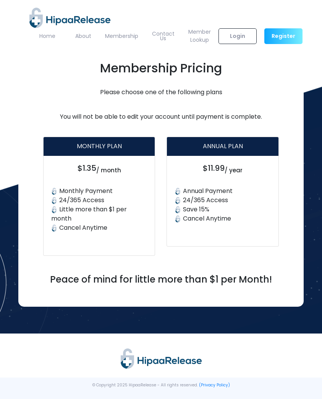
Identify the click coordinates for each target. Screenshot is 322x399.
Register (283, 36)
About (83, 36)
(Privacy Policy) (214, 385)
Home (47, 36)
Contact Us (163, 36)
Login (237, 36)
